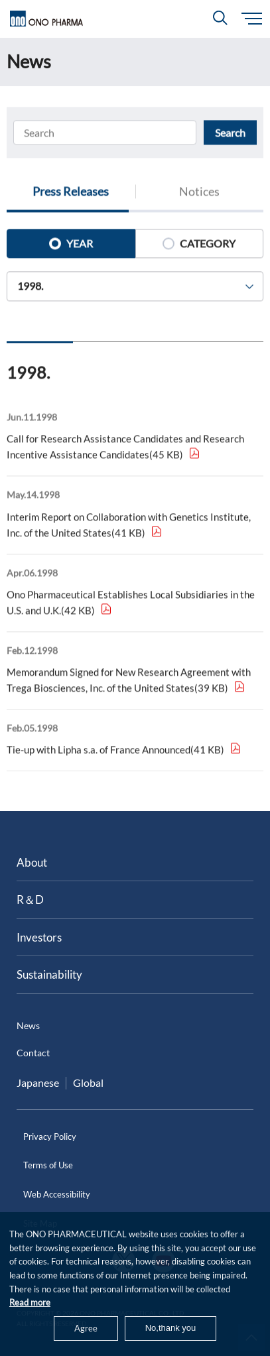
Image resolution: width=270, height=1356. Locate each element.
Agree (86, 1328)
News (28, 1025)
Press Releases (71, 193)
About (32, 862)
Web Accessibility (56, 1194)
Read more (29, 1302)
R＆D (30, 899)
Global (88, 1082)
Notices (199, 193)
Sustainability (49, 974)
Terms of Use (48, 1165)
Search (230, 134)
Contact (33, 1052)
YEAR (71, 245)
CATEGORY (199, 245)
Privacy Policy (49, 1136)
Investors (39, 937)
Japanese (38, 1082)
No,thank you (170, 1328)
